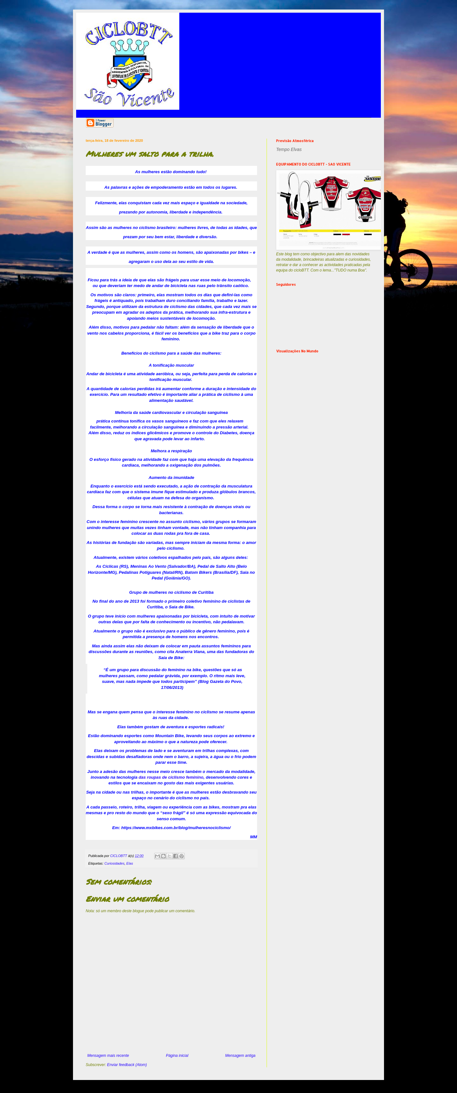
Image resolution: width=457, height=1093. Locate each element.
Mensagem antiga (240, 1055)
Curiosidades (114, 863)
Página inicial (177, 1055)
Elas (129, 863)
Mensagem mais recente (108, 1055)
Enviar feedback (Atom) (127, 1065)
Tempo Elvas (288, 149)
